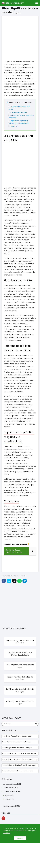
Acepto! (20, 838)
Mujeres (7, 796)
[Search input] (19, 724)
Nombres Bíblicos (9, 791)
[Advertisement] (20, 36)
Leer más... (6, 833)
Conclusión (15, 126)
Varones (7, 799)
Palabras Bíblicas (9, 806)
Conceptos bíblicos (10, 784)
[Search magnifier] (36, 724)
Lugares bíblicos (8, 788)
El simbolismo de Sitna (18, 112)
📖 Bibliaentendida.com (13, 3)
